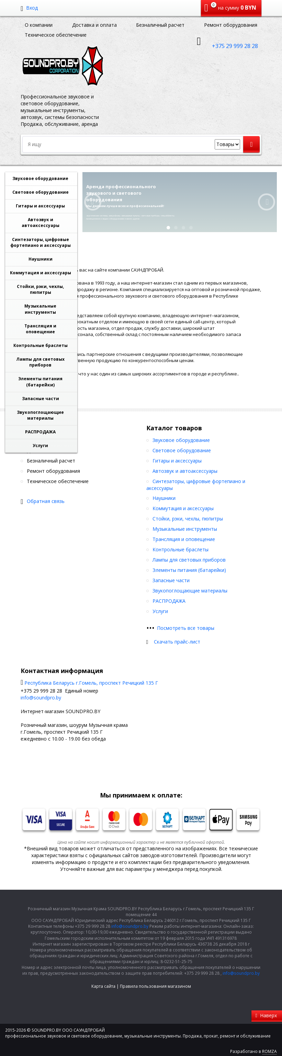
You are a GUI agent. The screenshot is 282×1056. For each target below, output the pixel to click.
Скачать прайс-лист (177, 641)
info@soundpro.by (41, 697)
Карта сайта (103, 986)
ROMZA (269, 1051)
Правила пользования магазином (155, 986)
